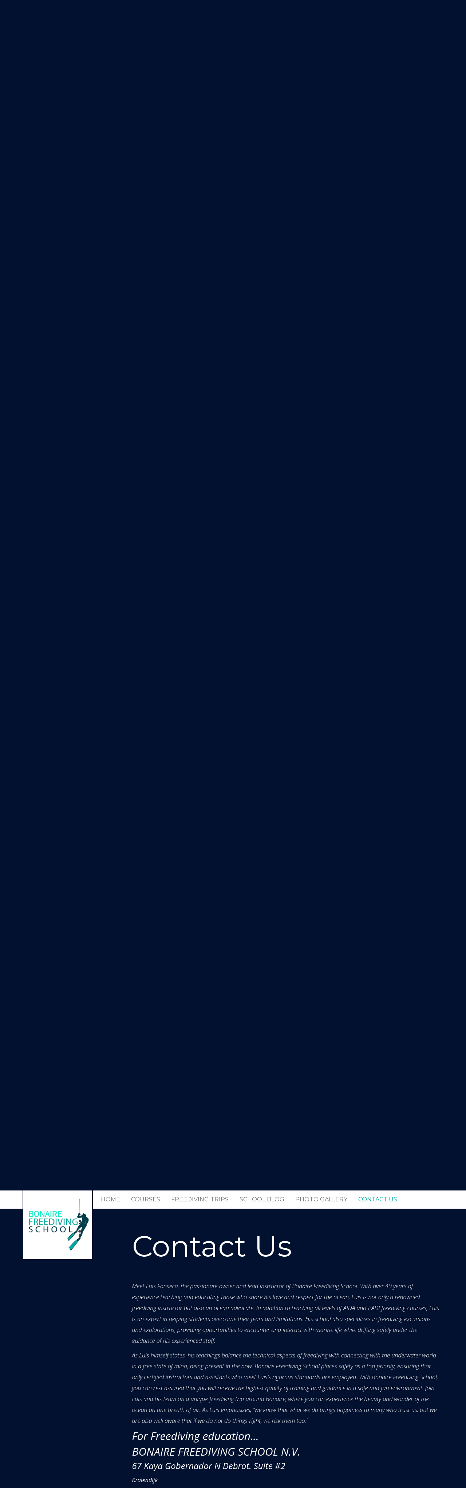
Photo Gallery (321, 1199)
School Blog (262, 1199)
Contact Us (377, 1199)
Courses (145, 1199)
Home (110, 1199)
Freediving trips (200, 1199)
